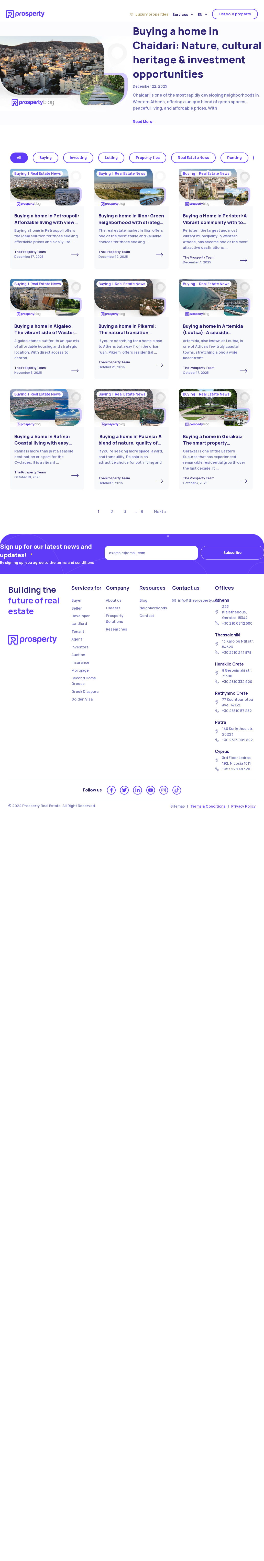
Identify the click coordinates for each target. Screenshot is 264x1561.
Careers (113, 607)
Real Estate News (193, 157)
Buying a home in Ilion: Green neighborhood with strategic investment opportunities (131, 222)
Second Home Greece (83, 680)
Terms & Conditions (208, 806)
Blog (143, 600)
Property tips (148, 157)
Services (182, 15)
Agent (76, 639)
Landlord (79, 623)
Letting (111, 157)
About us (114, 600)
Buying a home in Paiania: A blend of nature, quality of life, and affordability (130, 442)
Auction (78, 654)
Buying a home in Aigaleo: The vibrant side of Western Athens (45, 332)
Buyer (76, 600)
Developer (80, 615)
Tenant (77, 631)
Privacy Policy (243, 806)
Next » (160, 511)
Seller (76, 608)
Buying (45, 157)
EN (202, 15)
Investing (78, 157)
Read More (142, 121)
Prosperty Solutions (115, 618)
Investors (80, 647)
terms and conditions (75, 562)
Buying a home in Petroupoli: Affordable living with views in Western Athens (46, 222)
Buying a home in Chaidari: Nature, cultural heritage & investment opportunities (197, 52)
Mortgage (80, 670)
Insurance (80, 662)
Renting (234, 157)
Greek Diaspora (84, 691)
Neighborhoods (153, 607)
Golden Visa (82, 699)
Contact (146, 615)
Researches (116, 629)
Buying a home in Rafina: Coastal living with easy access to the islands (42, 442)
